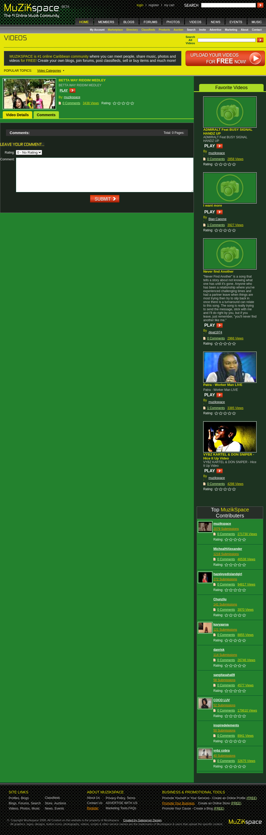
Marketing (231, 29)
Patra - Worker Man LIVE (222, 385)
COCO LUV (221, 700)
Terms (131, 798)
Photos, (25, 808)
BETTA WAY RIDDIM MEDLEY (82, 80)
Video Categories (49, 71)
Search (191, 29)
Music (36, 808)
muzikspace (216, 153)
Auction (178, 29)
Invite (202, 29)
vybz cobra (221, 750)
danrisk (218, 650)
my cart (169, 5)
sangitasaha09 (224, 675)
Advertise (215, 29)
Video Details (17, 115)
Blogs (25, 798)
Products (164, 29)
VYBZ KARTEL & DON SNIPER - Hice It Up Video (228, 456)
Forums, (24, 803)
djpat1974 (215, 332)
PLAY (64, 90)
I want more (212, 205)
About (244, 29)
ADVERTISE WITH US (122, 803)
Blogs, (13, 803)
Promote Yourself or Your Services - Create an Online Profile (203, 798)
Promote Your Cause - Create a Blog (187, 808)
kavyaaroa (221, 624)
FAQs (132, 808)
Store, (49, 803)
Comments (46, 115)
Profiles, (14, 798)
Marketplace (115, 29)
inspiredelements (226, 725)
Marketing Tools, (117, 808)
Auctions (60, 803)
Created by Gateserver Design (142, 820)
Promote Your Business (178, 803)
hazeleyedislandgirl (227, 574)
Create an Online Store (214, 803)
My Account (97, 29)
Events (59, 808)
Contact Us (94, 803)
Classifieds (148, 29)
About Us (93, 798)
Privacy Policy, (116, 798)
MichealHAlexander (227, 549)
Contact (257, 29)
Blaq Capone (217, 219)
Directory (132, 29)
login (140, 5)
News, (49, 808)
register (153, 5)
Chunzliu (220, 599)
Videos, (14, 808)
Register (93, 808)
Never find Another (218, 271)
